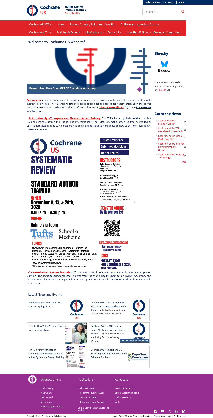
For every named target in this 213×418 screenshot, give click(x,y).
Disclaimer (147, 416)
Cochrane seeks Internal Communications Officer (171, 147)
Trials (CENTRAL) (88, 397)
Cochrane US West (40, 24)
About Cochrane (51, 379)
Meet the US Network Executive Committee (153, 32)
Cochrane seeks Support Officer (166, 122)
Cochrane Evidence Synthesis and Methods (93, 409)
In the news (46, 401)
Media (117, 401)
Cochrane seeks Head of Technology (171, 156)
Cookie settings (180, 416)
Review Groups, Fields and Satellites (93, 24)
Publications (85, 379)
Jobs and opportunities (52, 406)
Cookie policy (166, 416)
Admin (182, 2)
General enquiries (123, 388)
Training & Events (68, 32)
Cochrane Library (152, 2)
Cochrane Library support (127, 392)
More (183, 161)
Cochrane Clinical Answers (92, 401)
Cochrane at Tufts (40, 32)
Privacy (157, 416)
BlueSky (162, 89)
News (61, 24)
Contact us (121, 379)
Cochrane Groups (123, 397)
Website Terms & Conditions (130, 416)
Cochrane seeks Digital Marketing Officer (170, 137)
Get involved (47, 397)
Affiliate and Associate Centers (140, 24)
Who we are (46, 392)
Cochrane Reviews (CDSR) (92, 392)
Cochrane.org (168, 2)
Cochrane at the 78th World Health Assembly (170, 129)
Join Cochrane (93, 32)
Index (115, 416)
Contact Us (114, 32)
